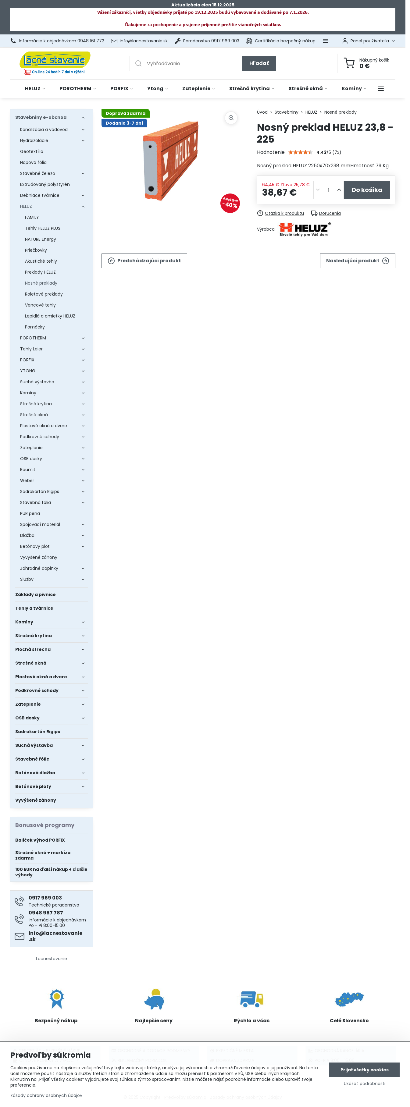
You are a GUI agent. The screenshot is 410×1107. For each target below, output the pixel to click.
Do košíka (367, 190)
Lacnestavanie (51, 959)
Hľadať (259, 63)
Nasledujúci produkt (357, 260)
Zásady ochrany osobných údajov (46, 1095)
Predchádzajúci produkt (144, 260)
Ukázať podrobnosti (364, 1084)
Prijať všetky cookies (364, 1070)
